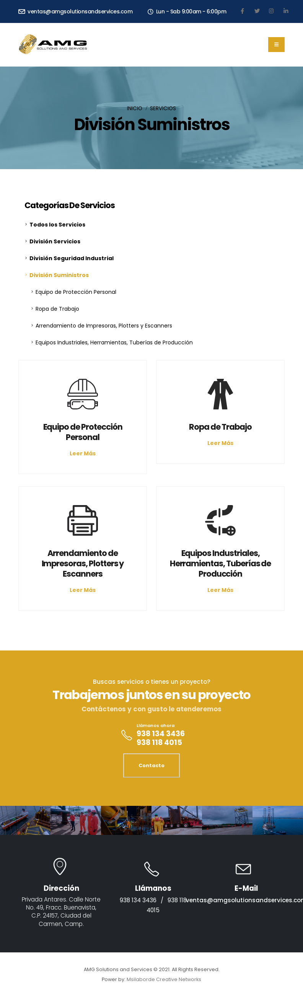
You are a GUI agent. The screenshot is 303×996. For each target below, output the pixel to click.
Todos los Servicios (57, 224)
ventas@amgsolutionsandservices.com (75, 11)
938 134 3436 (161, 734)
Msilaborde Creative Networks (164, 979)
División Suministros (59, 275)
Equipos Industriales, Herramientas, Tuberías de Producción (114, 342)
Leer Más (83, 453)
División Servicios (54, 241)
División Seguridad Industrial (71, 258)
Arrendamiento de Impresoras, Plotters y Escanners (104, 325)
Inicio (134, 108)
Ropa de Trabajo (57, 309)
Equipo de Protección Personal (76, 292)
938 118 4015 (159, 742)
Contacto (151, 765)
